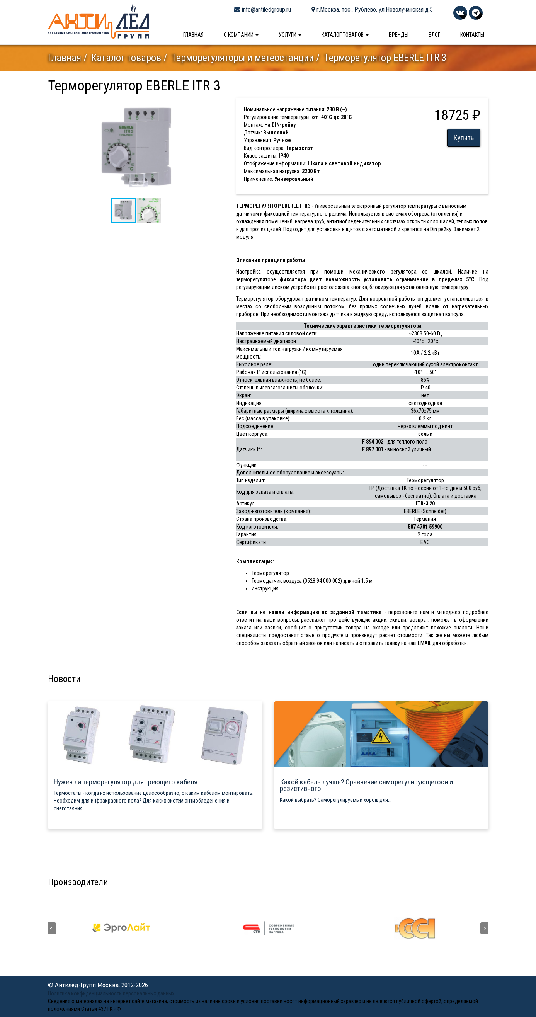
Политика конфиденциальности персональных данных (111, 993)
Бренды (398, 35)
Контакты (472, 35)
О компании (241, 35)
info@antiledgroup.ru (262, 9)
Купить (464, 138)
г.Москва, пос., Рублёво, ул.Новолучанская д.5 (372, 9)
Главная (193, 35)
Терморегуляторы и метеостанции (242, 57)
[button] (217, 105)
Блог (434, 35)
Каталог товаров (345, 35)
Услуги (290, 35)
